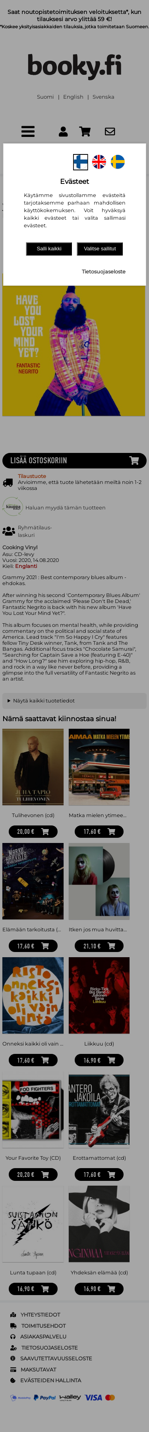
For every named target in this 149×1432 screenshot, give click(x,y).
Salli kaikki (49, 249)
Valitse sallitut (100, 249)
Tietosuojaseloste (104, 272)
